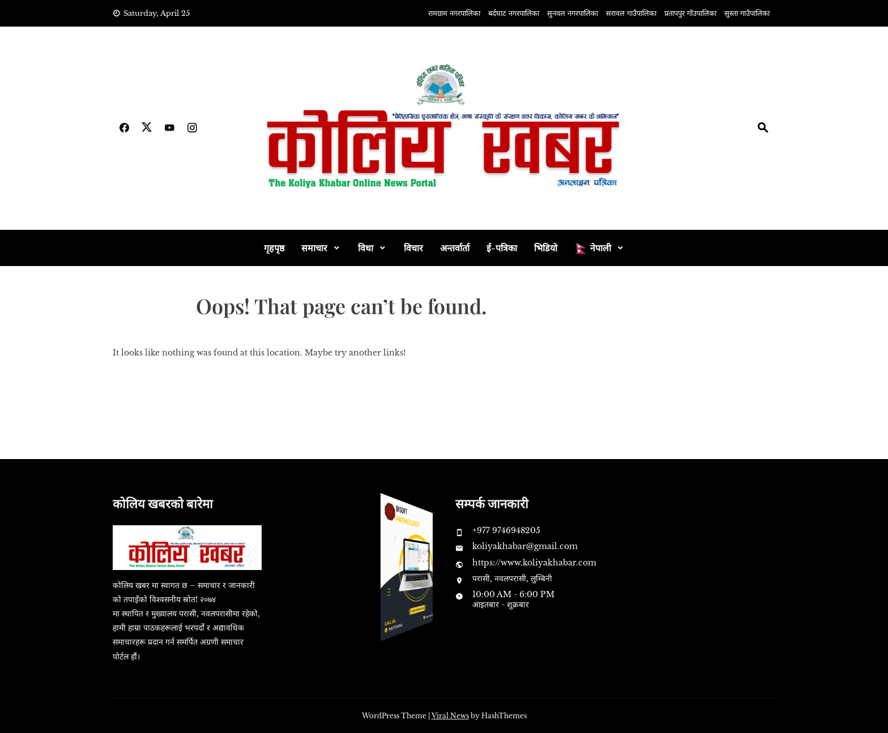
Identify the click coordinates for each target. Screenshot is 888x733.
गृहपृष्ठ (274, 248)
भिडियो (545, 248)
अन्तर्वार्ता (454, 248)
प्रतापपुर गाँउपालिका (690, 13)
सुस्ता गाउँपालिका (747, 13)
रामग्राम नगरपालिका (454, 13)
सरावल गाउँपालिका (631, 13)
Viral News (450, 715)
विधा (365, 248)
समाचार (314, 248)
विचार (413, 248)
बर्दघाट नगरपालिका (513, 13)
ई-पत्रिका (501, 248)
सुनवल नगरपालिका (572, 13)
